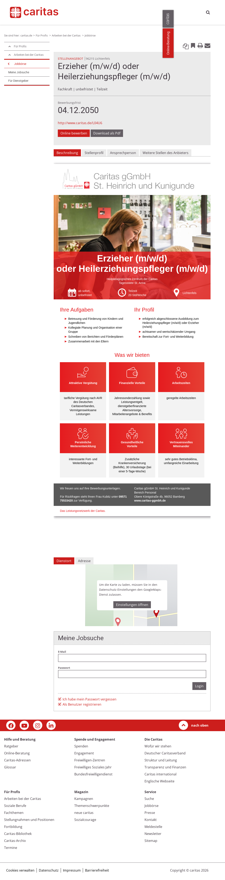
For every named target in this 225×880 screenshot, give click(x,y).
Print (200, 45)
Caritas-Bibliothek (18, 833)
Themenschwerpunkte (91, 805)
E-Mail (207, 45)
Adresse (84, 561)
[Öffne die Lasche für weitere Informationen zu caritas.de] (219, 19)
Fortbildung (13, 826)
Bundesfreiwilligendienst (93, 774)
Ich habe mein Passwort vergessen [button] (89, 699)
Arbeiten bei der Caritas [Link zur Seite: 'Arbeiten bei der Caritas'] (66, 35)
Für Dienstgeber (18, 80)
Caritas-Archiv (15, 840)
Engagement (84, 753)
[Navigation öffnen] (8, 64)
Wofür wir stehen (157, 746)
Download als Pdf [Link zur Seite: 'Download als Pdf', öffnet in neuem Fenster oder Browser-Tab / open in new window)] (106, 133)
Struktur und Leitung (160, 760)
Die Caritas (167, 7)
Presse (70, 16)
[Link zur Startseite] (31, 11)
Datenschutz (49, 870)
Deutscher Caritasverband (165, 753)
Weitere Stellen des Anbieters (165, 153)
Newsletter (152, 833)
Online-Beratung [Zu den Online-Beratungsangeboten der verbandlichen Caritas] (219, 43)
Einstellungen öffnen (132, 604)
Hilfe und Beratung (88, 7)
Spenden (81, 746)
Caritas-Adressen (17, 760)
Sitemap (150, 840)
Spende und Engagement (122, 7)
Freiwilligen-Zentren (89, 760)
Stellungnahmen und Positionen (29, 819)
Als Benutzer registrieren (82, 704)
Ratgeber (11, 746)
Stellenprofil (94, 153)
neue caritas (84, 812)
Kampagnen (83, 798)
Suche (208, 12)
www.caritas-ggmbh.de (150, 500)
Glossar (10, 767)
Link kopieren (186, 45)
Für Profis (186, 7)
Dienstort (64, 561)
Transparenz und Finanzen (165, 767)
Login (199, 686)
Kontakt (150, 819)
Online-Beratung (17, 753)
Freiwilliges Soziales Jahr (93, 767)
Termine (10, 847)
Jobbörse (20, 63)
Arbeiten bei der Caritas (22, 798)
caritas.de (69, 7)
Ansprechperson (123, 153)
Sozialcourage (85, 819)
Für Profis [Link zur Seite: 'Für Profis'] (42, 35)
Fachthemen (14, 812)
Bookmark (193, 45)
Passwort (64, 668)
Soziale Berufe (15, 805)
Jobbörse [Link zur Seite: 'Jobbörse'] (90, 35)
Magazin (149, 7)
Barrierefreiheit (97, 870)
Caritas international (160, 774)
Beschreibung (67, 153)
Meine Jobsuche (18, 72)
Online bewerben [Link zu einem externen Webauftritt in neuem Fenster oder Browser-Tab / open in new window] (73, 133)
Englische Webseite (159, 781)
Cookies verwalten (20, 870)
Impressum (72, 870)
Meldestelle (153, 826)
